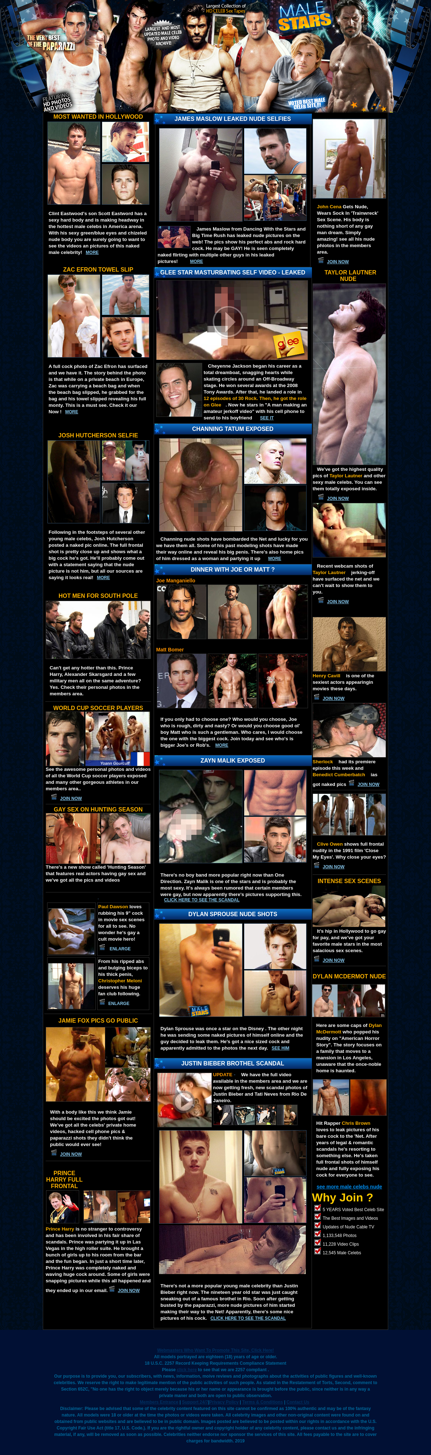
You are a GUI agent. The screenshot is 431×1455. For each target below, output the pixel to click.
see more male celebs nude (349, 1187)
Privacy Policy (224, 1402)
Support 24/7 (195, 1402)
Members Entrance (159, 1402)
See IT (267, 417)
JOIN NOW (71, 798)
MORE (196, 261)
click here (187, 1369)
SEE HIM (280, 1048)
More (222, 745)
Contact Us (297, 1402)
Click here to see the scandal (202, 899)
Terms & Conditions (262, 1402)
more (92, 252)
